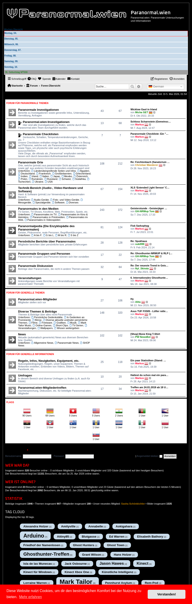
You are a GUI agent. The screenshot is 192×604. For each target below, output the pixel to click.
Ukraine (37, 181)
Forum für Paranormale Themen (27, 103)
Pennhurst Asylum (118, 583)
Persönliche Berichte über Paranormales (47, 241)
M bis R (60, 235)
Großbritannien (61, 173)
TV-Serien (76, 325)
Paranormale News (67, 342)
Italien (44, 176)
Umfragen (25, 375)
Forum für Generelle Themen (25, 292)
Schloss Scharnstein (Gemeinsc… (150, 121)
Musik (71, 322)
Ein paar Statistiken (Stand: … (148, 360)
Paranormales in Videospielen (42, 220)
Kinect (142, 563)
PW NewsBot (143, 337)
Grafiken (60, 322)
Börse (36, 320)
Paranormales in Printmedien (47, 217)
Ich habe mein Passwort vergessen (115, 456)
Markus (139, 124)
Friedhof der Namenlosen (41, 545)
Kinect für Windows (37, 572)
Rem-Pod (151, 583)
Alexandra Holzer (35, 526)
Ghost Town (115, 545)
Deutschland (26, 173)
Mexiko (66, 176)
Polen (22, 179)
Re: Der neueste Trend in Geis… (149, 265)
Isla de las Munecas (37, 563)
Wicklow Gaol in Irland (143, 109)
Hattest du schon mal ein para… (149, 375)
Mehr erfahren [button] (30, 597)
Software (58, 202)
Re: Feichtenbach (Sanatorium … (150, 162)
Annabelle (95, 526)
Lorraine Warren (35, 583)
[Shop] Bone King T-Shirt (145, 334)
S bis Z (73, 235)
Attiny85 (63, 536)
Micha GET (141, 112)
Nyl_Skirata (142, 268)
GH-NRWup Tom (144, 211)
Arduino (33, 536)
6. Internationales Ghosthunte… (149, 277)
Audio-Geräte (40, 199)
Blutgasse (89, 536)
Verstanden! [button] (166, 594)
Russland (50, 179)
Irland (33, 176)
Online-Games (42, 325)
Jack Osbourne (76, 563)
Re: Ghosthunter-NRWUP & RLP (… (151, 253)
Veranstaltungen (29, 278)
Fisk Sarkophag (139, 225)
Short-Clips (60, 325)
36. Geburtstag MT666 (16, 72)
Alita (138, 302)
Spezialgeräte (42, 202)
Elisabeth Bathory (150, 536)
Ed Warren (116, 536)
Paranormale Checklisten (41, 134)
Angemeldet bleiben (149, 456)
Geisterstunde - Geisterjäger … (148, 208)
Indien (23, 176)
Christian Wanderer (146, 165)
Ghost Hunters (83, 545)
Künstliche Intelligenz (117, 572)
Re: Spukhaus (138, 241)
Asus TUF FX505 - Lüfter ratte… (149, 311)
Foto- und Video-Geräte (64, 199)
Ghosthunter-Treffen (46, 554)
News (22, 334)
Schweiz (65, 179)
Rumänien (36, 179)
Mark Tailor (76, 581)
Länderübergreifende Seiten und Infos (53, 170)
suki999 (139, 244)
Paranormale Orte (30, 162)
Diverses (72, 202)
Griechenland (81, 173)
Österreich (80, 176)
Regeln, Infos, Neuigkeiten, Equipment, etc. (48, 360)
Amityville (68, 526)
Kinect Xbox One (77, 572)
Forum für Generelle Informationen (30, 354)
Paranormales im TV (44, 214)
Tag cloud (15, 512)
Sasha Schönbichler (133, 503)
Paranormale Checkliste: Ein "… (149, 133)
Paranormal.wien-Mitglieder (37, 299)
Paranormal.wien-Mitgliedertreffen (42, 387)
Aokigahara (124, 526)
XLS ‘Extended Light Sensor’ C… (149, 187)
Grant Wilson (91, 554)
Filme (32, 322)
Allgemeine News (42, 342)
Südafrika (79, 179)
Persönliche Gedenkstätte (46, 317)
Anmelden (15, 450)
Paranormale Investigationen (38, 109)
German (156, 86)
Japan (55, 176)
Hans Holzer (122, 554)
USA (49, 181)
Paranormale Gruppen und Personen (44, 253)
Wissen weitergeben (66, 328)
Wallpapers (45, 328)
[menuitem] (31, 79)
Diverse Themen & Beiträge (37, 311)
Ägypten (83, 170)
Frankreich (43, 173)
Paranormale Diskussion (35, 266)
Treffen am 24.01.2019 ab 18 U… (149, 387)
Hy (132, 299)
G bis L (48, 235)
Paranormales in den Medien (38, 208)
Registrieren (42, 450)
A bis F (36, 235)
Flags (10, 402)
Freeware (45, 322)
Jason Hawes (112, 563)
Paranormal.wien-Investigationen (46, 122)
